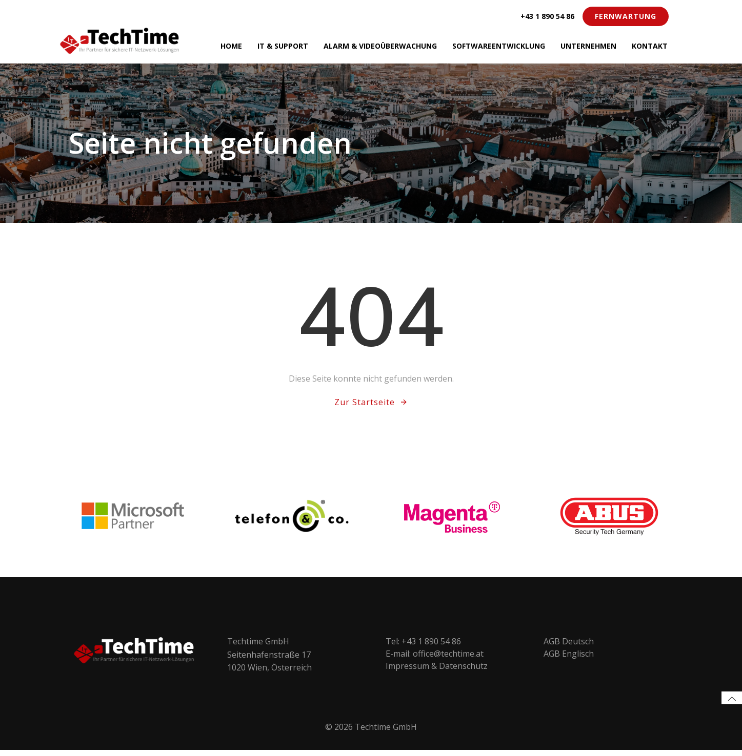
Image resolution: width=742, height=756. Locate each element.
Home (231, 46)
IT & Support (282, 46)
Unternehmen (588, 46)
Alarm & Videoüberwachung (380, 46)
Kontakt (650, 46)
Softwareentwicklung (498, 46)
